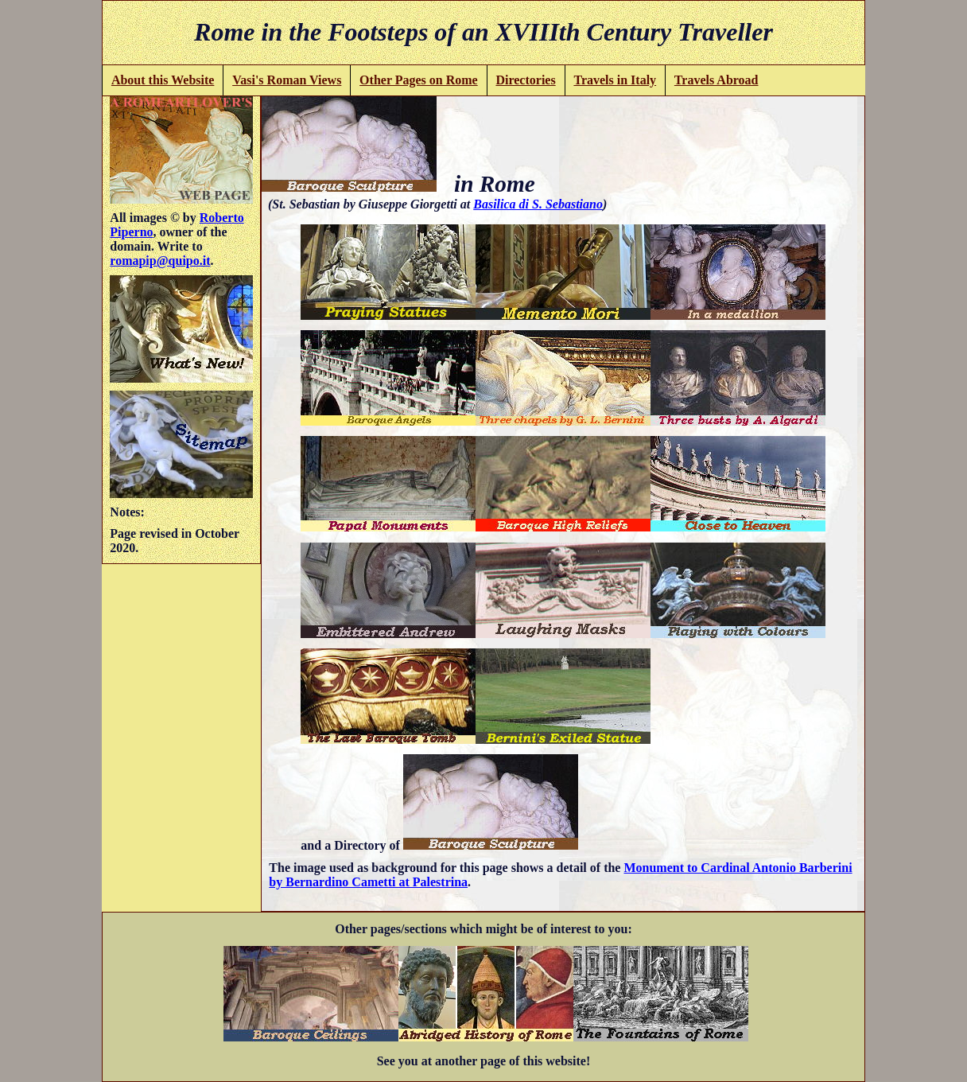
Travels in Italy (614, 80)
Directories (525, 80)
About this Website (163, 80)
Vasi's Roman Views (286, 80)
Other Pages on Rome (418, 80)
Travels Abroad (716, 80)
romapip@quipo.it (160, 260)
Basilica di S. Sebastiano (538, 204)
